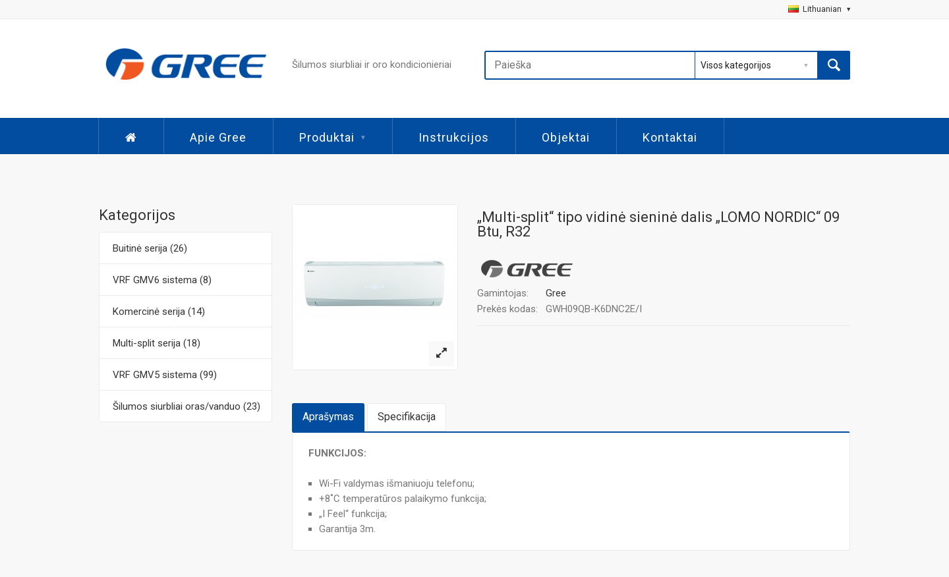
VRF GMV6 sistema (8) (162, 280)
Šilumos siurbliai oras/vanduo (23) (186, 406)
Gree (556, 293)
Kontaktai (670, 137)
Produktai (332, 137)
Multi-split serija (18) (156, 343)
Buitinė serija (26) (150, 248)
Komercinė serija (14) (159, 311)
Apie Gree (218, 137)
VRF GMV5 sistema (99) (165, 375)
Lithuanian (819, 9)
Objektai (566, 137)
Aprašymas (328, 416)
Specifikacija (407, 416)
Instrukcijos (453, 137)
